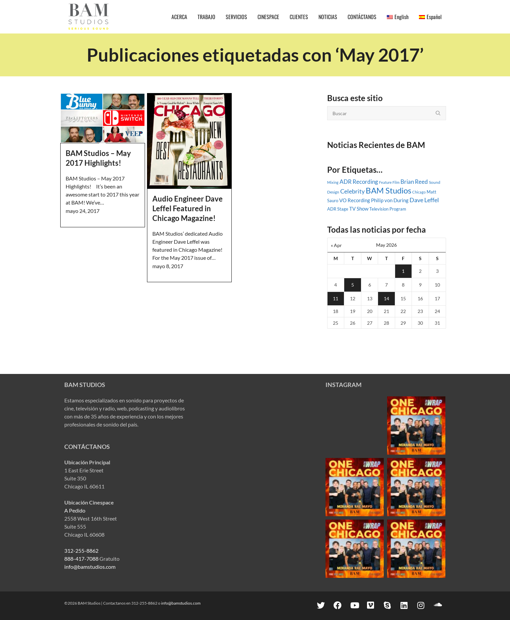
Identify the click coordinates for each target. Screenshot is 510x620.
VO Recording (354, 200)
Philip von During (390, 200)
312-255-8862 (81, 550)
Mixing (333, 182)
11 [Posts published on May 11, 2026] (335, 298)
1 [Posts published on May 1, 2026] (403, 271)
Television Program (387, 209)
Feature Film (389, 182)
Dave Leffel (424, 200)
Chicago (419, 192)
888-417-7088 (81, 558)
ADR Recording (359, 181)
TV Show (358, 209)
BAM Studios (388, 190)
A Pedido (74, 510)
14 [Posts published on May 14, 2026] (386, 298)
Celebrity (352, 191)
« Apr (336, 245)
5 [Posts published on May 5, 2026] (352, 285)
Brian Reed (414, 181)
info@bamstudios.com (90, 566)
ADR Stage (337, 209)
